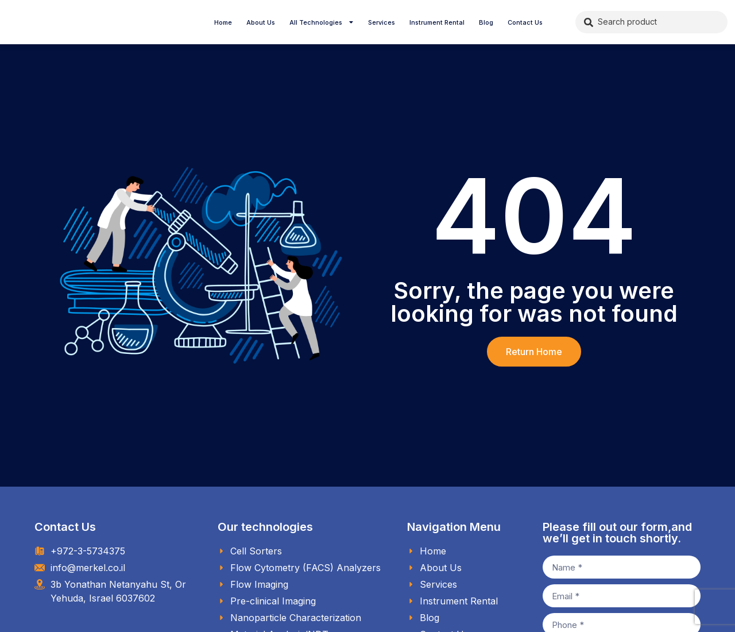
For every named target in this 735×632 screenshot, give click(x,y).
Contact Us (525, 22)
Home (223, 22)
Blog (486, 22)
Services (381, 22)
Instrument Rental (437, 22)
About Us (260, 22)
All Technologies (321, 22)
